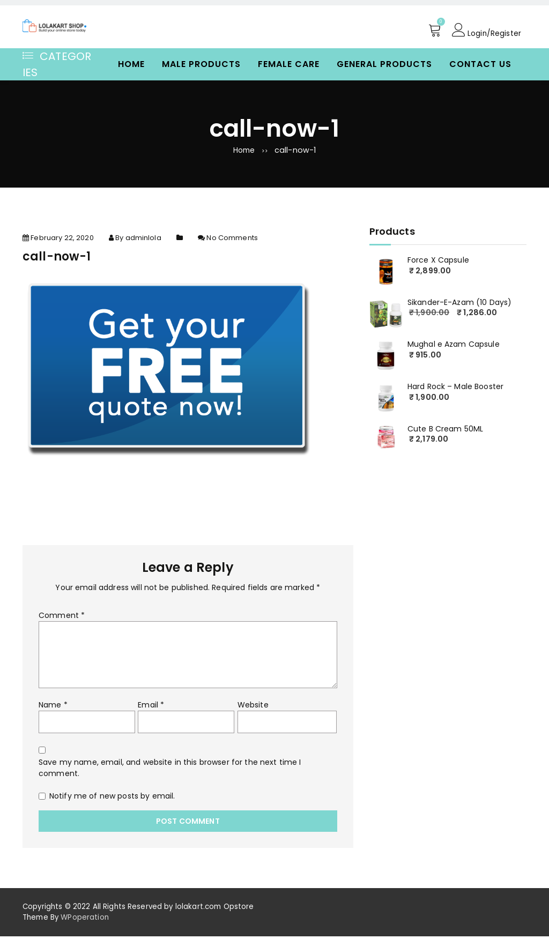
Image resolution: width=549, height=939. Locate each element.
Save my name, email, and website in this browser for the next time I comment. (170, 771)
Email (151, 708)
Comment (62, 618)
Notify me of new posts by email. (112, 799)
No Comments (232, 241)
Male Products (201, 64)
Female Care (289, 64)
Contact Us (480, 64)
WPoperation (85, 920)
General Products (384, 64)
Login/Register (486, 30)
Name (53, 708)
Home (131, 64)
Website (253, 708)
